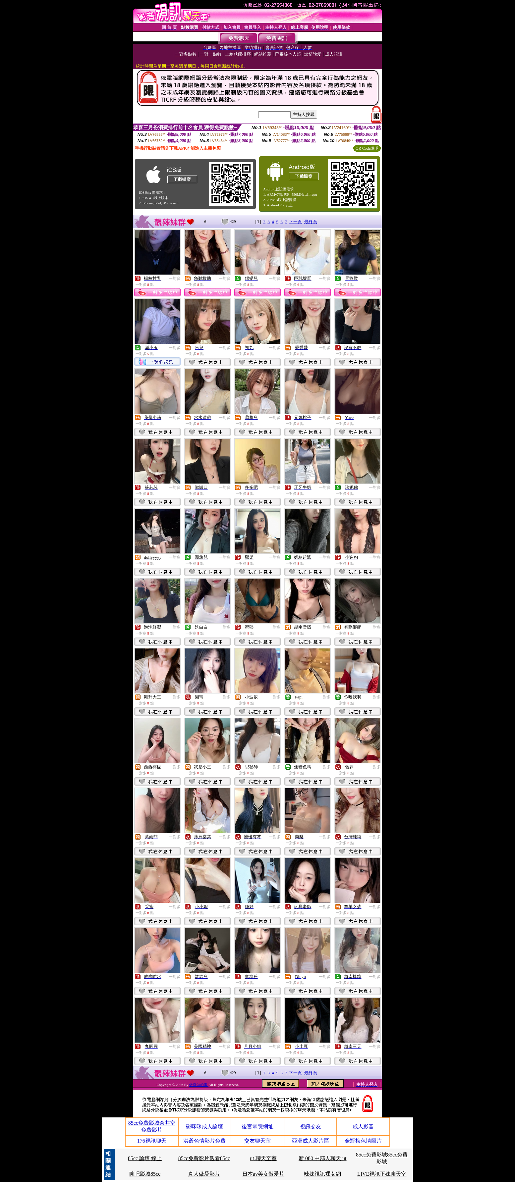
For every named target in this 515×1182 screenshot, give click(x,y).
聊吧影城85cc (144, 1174)
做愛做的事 (198, 1085)
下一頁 (295, 221)
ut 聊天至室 (263, 1158)
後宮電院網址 (257, 1126)
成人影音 (363, 1126)
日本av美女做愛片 (263, 1174)
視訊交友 (310, 1126)
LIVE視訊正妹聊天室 (381, 1174)
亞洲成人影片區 (310, 1141)
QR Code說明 (367, 148)
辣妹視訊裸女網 (322, 1174)
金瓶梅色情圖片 (363, 1141)
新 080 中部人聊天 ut (322, 1158)
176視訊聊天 (151, 1141)
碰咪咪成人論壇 (204, 1126)
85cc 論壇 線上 (145, 1158)
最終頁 (310, 221)
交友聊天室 (257, 1141)
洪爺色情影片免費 (204, 1141)
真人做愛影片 (204, 1174)
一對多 (175, 278)
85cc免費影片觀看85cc (204, 1158)
